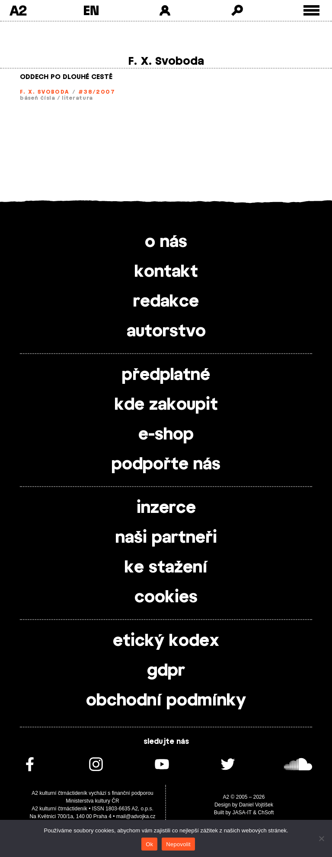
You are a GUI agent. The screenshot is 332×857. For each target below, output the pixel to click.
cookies (166, 597)
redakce (166, 301)
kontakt (166, 272)
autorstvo (166, 331)
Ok (149, 844)
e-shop (166, 434)
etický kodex (166, 641)
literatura (77, 98)
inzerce (166, 508)
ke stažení (166, 567)
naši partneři (166, 538)
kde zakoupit (166, 405)
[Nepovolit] (321, 838)
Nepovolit (178, 844)
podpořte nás (166, 464)
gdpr (166, 671)
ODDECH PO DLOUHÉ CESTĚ (66, 77)
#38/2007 (96, 92)
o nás (166, 242)
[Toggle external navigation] (311, 10)
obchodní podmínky (166, 700)
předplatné (166, 375)
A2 (18, 10)
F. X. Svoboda (44, 92)
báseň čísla (37, 98)
